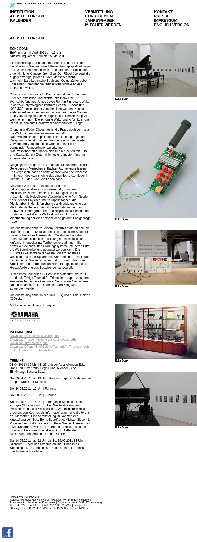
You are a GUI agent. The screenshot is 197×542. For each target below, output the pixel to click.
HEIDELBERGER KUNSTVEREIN (38, 5)
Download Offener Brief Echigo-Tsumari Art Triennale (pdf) (49, 346)
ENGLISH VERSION (171, 24)
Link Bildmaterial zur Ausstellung (32, 350)
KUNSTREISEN (99, 16)
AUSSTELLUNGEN (27, 16)
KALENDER (20, 20)
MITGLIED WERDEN (103, 24)
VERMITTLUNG (99, 11)
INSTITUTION (22, 11)
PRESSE (162, 16)
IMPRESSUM (165, 20)
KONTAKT (163, 11)
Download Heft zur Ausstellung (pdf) (34, 336)
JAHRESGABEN (100, 20)
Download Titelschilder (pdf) (29, 343)
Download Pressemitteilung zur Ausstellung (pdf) (43, 339)
